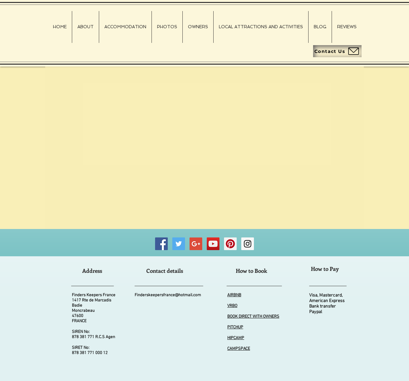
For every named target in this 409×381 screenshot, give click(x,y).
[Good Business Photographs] (196, 243)
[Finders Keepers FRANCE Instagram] (247, 243)
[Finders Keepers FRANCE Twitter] (178, 243)
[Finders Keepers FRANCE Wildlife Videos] (213, 243)
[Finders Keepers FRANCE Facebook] (161, 243)
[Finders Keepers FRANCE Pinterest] (230, 243)
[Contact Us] (337, 51)
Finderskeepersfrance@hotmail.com (168, 295)
